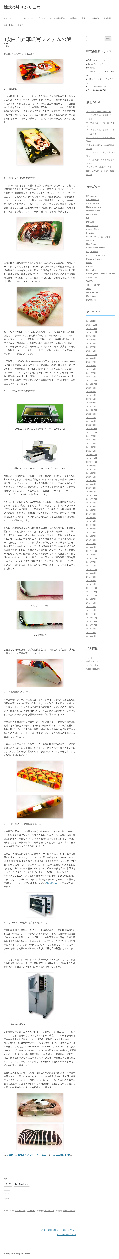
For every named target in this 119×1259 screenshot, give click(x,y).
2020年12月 (91, 454)
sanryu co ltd (69, 1210)
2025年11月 (91, 328)
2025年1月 (91, 351)
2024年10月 (91, 354)
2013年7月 (91, 636)
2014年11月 (91, 592)
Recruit (89, 266)
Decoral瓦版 (91, 214)
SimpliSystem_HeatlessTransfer (100, 274)
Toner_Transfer (93, 285)
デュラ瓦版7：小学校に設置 (99, 167)
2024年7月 (91, 362)
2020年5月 (91, 477)
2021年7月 (91, 440)
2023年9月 (91, 388)
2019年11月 (91, 495)
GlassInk (90, 240)
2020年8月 (91, 466)
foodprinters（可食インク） (98, 237)
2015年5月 (91, 584)
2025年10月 (91, 332)
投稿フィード (92, 661)
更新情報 (107, 18)
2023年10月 (91, 384)
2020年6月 (91, 473)
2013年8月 (91, 632)
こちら (102, 60)
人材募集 (73, 18)
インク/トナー (27, 18)
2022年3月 (91, 425)
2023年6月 (91, 395)
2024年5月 (91, 365)
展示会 (84, 18)
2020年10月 (91, 462)
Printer (89, 262)
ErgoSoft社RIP (92, 229)
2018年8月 (91, 532)
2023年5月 (91, 399)
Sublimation (91, 277)
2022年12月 (91, 410)
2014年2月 (91, 610)
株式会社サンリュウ (22, 7)
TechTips (31, 1210)
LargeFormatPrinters (95, 248)
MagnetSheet (92, 251)
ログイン (90, 658)
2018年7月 (91, 536)
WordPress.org (93, 669)
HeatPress (91, 244)
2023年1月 (91, 406)
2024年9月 (91, 358)
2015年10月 (91, 569)
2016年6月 (91, 566)
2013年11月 (91, 621)
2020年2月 (91, 488)
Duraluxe (90, 222)
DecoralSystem (93, 211)
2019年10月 (91, 499)
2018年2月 (91, 543)
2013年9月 (91, 629)
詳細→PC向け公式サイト (14, 25)
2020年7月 (91, 469)
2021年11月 (91, 428)
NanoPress (51, 883)
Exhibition (90, 233)
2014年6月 (91, 603)
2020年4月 (91, 480)
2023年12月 (91, 380)
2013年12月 (91, 618)
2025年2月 (91, 347)
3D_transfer (20, 1210)
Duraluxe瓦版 (92, 225)
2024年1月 (91, 377)
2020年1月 (91, 492)
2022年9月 (91, 414)
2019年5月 (91, 517)
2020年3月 (91, 484)
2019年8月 (91, 506)
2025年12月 (91, 325)
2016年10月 (91, 558)
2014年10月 (91, 595)
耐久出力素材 (92, 300)
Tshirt (88, 288)
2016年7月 (91, 562)
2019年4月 (91, 521)
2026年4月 (91, 321)
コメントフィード (94, 665)
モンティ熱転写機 (57, 18)
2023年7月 (91, 391)
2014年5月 (91, 606)
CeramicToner (92, 199)
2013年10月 (91, 625)
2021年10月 (91, 432)
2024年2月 (91, 373)
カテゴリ (7, 18)
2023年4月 (91, 403)
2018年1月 (91, 547)
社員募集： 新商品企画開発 (98, 111)
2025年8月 (91, 336)
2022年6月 (91, 421)
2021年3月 (91, 443)
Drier (88, 218)
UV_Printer (91, 296)
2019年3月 (91, 525)
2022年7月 (91, 417)
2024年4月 (91, 369)
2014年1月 (91, 614)
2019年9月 (91, 503)
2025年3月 (91, 343)
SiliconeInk (91, 270)
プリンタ (41, 18)
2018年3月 (91, 540)
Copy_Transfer (93, 203)
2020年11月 (91, 458)
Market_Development (96, 255)
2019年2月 (91, 529)
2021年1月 (91, 451)
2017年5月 (91, 555)
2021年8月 (91, 436)
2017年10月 (91, 551)
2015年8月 (91, 577)
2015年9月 (91, 573)
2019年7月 (91, 510)
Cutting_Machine (93, 207)
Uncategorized (92, 292)
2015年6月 (91, 580)
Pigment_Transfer (94, 259)
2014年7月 (91, 599)
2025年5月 (91, 340)
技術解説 (95, 18)
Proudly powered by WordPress (17, 1253)
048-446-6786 (99, 86)
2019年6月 (91, 514)
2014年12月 (91, 588)
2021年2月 (91, 447)
